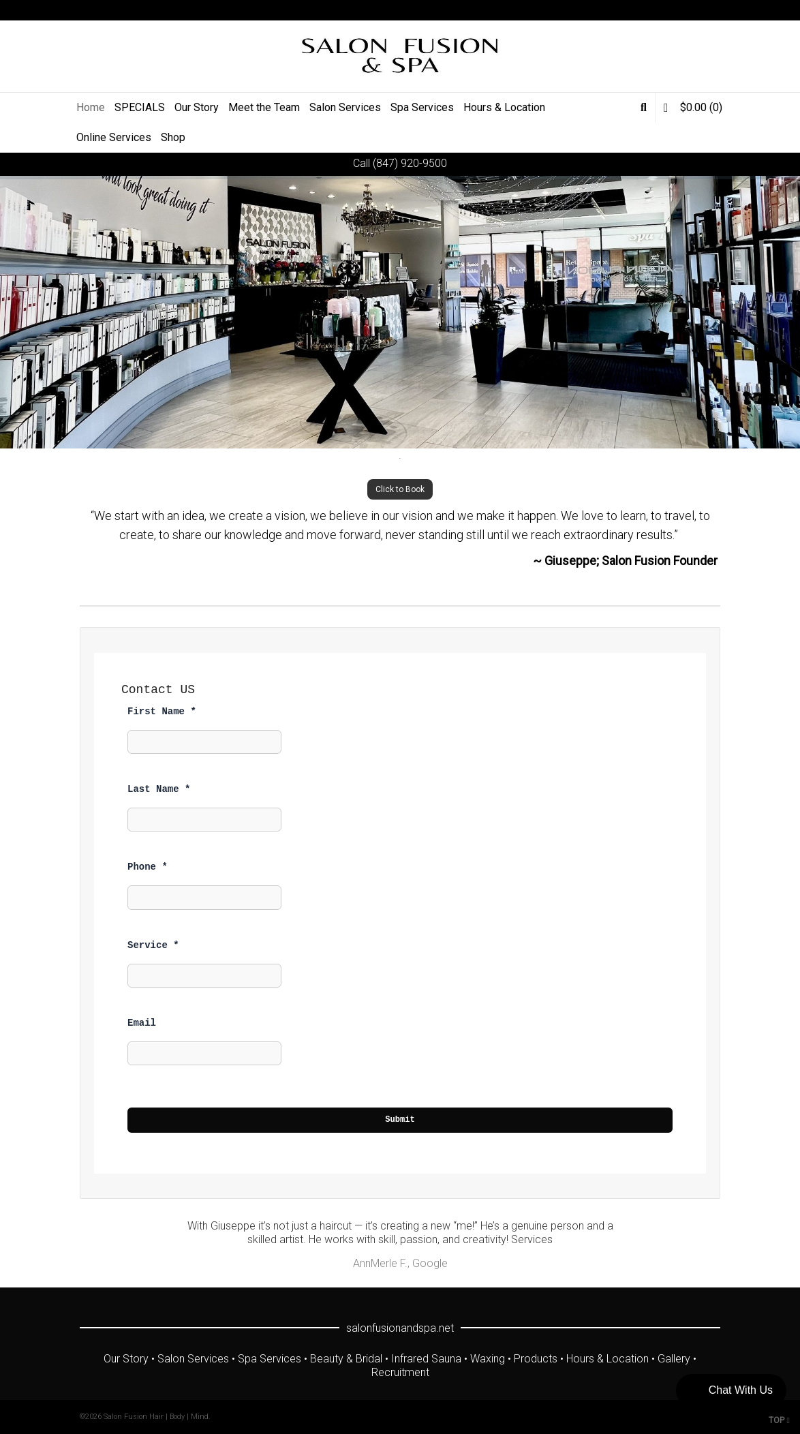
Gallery (674, 1358)
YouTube (679, 10)
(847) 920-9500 (410, 163)
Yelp (719, 10)
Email (141, 1023)
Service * (153, 945)
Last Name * (158, 789)
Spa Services (269, 1358)
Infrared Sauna (426, 1358)
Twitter (640, 10)
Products (535, 1358)
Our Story (126, 1358)
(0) (693, 107)
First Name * (161, 711)
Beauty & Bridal (346, 1358)
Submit (400, 1120)
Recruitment (400, 1372)
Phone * (147, 866)
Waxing (487, 1358)
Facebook (659, 10)
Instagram (699, 10)
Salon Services (193, 1358)
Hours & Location (607, 1358)
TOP (779, 1420)
